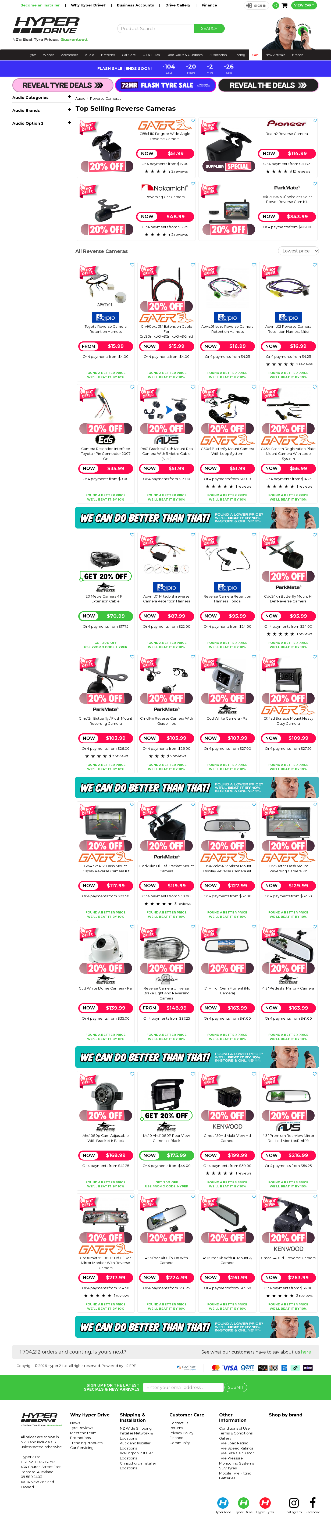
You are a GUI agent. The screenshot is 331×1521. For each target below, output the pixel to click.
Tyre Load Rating (233, 1443)
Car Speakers (43, 132)
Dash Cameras (43, 260)
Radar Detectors (32, 268)
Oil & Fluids (151, 55)
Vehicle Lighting (31, 244)
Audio (89, 55)
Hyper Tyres (265, 1505)
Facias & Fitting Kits (43, 209)
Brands (297, 55)
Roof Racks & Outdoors (184, 55)
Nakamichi (22, 361)
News (75, 1423)
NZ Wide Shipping (136, 1428)
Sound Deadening (33, 276)
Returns (176, 1428)
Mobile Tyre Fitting (235, 1473)
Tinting (239, 55)
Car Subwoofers (43, 149)
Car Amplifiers (43, 141)
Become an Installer (40, 5)
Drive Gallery (178, 5)
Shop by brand (285, 1415)
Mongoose (22, 353)
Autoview (21, 305)
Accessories (69, 55)
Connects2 (22, 321)
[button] (256, 5)
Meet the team (83, 1433)
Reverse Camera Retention (43, 189)
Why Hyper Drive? (89, 5)
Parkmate (21, 369)
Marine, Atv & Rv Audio (43, 157)
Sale (255, 55)
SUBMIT (236, 1387)
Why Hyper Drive (90, 1415)
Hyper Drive (243, 1505)
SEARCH (209, 28)
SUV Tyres (228, 1468)
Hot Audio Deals (31, 117)
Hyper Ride (223, 1505)
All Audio (20, 108)
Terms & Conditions (235, 1433)
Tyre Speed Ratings (236, 1448)
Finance (209, 5)
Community (179, 1443)
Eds (15, 329)
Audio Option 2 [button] (28, 387)
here (306, 1352)
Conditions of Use (234, 1428)
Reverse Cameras (43, 165)
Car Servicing (82, 1447)
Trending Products (86, 1443)
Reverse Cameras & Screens (44, 181)
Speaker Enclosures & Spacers (43, 220)
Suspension (218, 55)
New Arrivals (275, 55)
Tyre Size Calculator (236, 1453)
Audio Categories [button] (30, 97)
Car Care (129, 55)
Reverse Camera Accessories (34, 198)
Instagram (294, 1505)
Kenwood (21, 345)
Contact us (178, 1423)
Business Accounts (136, 5)
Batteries (108, 55)
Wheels (48, 55)
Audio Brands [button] (26, 286)
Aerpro (18, 297)
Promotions (80, 1438)
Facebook (313, 1505)
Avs (15, 313)
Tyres (32, 55)
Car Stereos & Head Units (43, 124)
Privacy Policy (181, 1433)
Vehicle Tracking (31, 252)
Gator (17, 337)
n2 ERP (130, 1365)
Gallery (225, 1438)
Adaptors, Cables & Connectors (43, 233)
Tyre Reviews (81, 1428)
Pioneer (19, 378)
